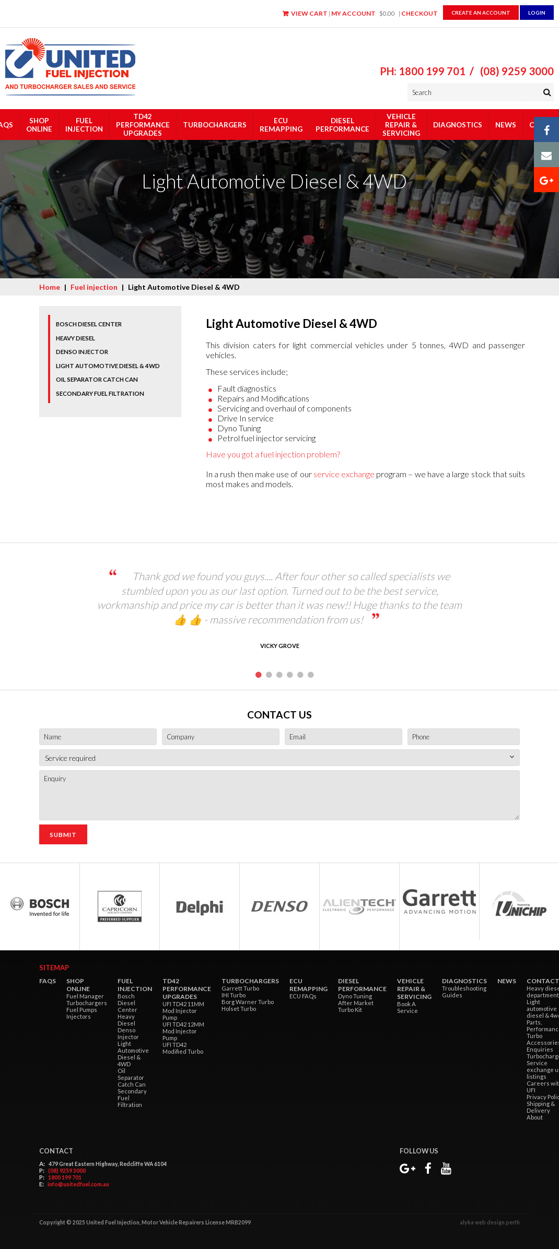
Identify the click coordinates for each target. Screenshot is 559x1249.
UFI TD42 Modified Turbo (182, 1048)
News (505, 125)
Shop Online (39, 124)
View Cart (309, 13)
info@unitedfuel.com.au (78, 1184)
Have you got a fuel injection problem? (273, 454)
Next (479, 616)
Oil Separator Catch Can (97, 379)
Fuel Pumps (81, 1009)
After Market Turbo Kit (356, 1006)
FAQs (47, 981)
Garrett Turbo (240, 988)
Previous (79, 616)
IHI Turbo (234, 995)
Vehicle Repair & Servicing (401, 124)
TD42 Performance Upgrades (143, 124)
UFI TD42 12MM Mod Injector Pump (183, 1031)
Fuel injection (84, 124)
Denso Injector (82, 351)
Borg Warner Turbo (248, 1001)
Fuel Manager (85, 996)
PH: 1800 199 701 (422, 71)
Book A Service (407, 1007)
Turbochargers (215, 125)
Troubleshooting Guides (464, 991)
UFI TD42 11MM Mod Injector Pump (183, 1010)
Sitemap (54, 967)
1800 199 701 (64, 1177)
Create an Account (480, 12)
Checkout (419, 13)
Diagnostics (457, 125)
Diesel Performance (342, 124)
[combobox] (279, 757)
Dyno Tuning (355, 996)
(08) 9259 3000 (517, 71)
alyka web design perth (490, 1222)
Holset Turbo (239, 1008)
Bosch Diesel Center (89, 324)
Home (49, 286)
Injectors (78, 1016)
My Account (353, 13)
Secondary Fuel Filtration (100, 393)
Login (536, 12)
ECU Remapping (281, 124)
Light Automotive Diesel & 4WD (108, 365)
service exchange (344, 474)
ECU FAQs (303, 996)
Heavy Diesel (75, 338)
